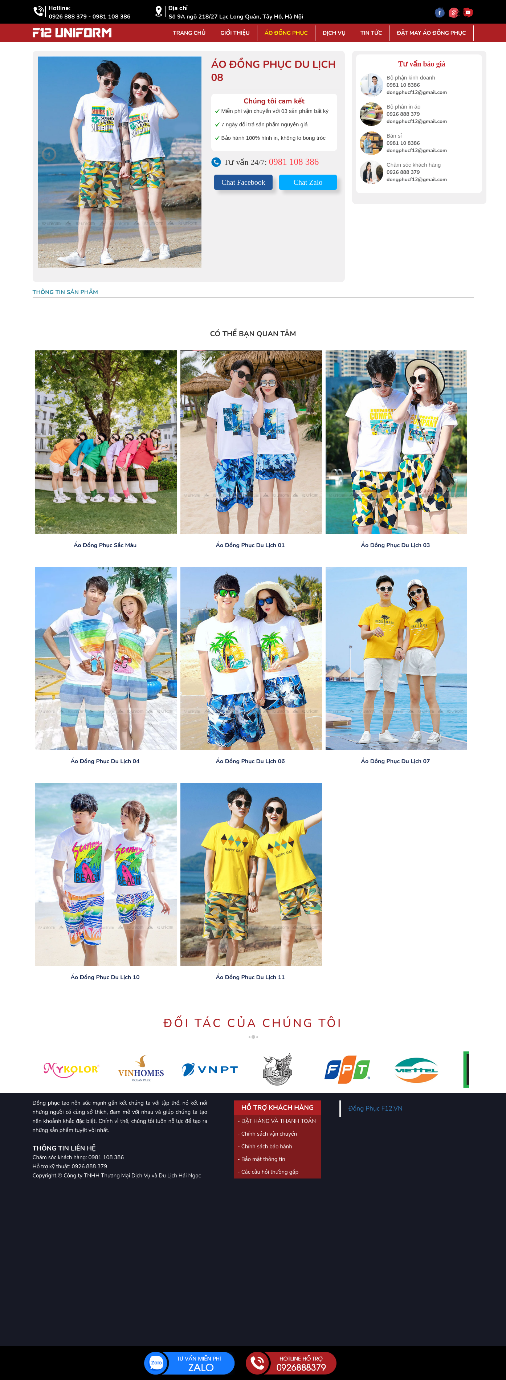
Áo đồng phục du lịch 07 (395, 761)
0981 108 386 (294, 162)
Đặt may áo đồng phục (431, 33)
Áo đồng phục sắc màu (105, 545)
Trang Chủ (189, 33)
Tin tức (371, 33)
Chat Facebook (243, 182)
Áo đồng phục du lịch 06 (250, 761)
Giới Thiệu (235, 33)
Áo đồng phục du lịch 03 (395, 545)
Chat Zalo (308, 182)
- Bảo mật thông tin (261, 1159)
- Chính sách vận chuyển (267, 1133)
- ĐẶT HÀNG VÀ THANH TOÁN (277, 1121)
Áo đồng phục (286, 33)
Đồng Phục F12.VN (375, 1108)
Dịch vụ (334, 33)
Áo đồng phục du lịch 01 (250, 545)
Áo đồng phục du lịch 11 (250, 977)
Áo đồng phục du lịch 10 (104, 977)
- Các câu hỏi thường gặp (268, 1172)
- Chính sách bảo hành (265, 1146)
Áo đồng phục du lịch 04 (104, 761)
